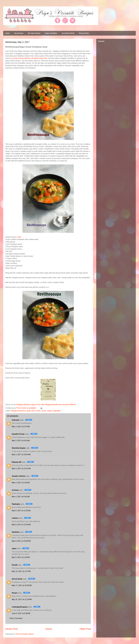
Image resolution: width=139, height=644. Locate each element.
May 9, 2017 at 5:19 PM (21, 557)
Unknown (15, 420)
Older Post (85, 629)
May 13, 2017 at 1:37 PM (21, 571)
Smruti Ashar (17, 579)
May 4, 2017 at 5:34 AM (21, 483)
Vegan (49, 411)
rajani (14, 548)
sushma (15, 518)
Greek (38, 411)
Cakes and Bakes (51, 33)
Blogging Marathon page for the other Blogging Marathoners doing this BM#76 (46, 404)
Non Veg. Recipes (34, 33)
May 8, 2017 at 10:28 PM (21, 541)
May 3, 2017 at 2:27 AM (21, 426)
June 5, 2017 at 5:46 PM (21, 613)
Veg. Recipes (18, 33)
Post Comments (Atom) (25, 634)
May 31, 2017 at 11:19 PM (22, 599)
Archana (15, 490)
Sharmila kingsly (18, 448)
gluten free (31, 411)
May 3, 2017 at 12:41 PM (21, 468)
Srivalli (14, 565)
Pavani (14, 593)
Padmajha (16, 504)
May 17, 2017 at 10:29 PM (22, 585)
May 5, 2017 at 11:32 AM (21, 510)
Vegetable (57, 411)
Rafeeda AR (16, 462)
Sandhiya (15, 532)
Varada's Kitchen (18, 476)
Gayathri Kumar (18, 434)
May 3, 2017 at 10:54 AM (21, 454)
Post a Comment (16, 618)
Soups (43, 411)
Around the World (68, 33)
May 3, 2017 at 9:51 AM (21, 440)
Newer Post (11, 629)
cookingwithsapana (20, 607)
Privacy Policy (84, 33)
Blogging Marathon (18, 411)
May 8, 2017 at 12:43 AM (21, 524)
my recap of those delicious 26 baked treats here (28, 58)
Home (7, 33)
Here (19, 237)
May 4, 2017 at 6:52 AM (21, 496)
